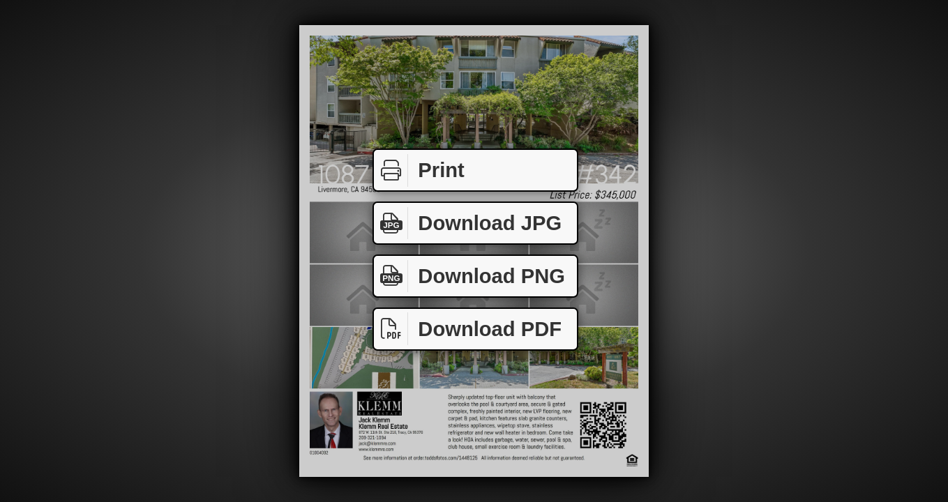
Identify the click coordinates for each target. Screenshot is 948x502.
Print (419, 170)
